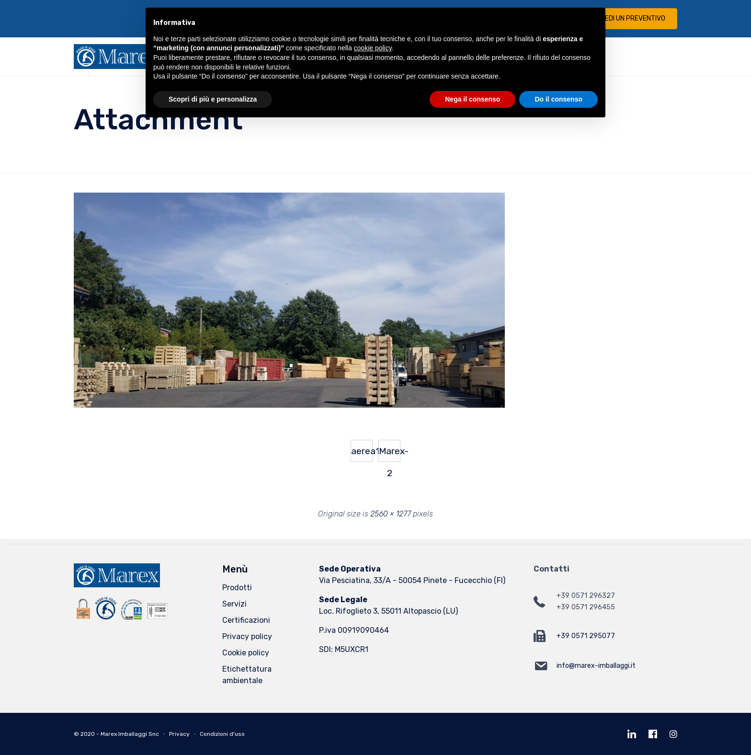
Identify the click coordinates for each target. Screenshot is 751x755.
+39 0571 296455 (586, 607)
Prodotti (237, 587)
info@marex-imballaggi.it (596, 666)
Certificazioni (246, 620)
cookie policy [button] (373, 48)
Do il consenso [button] (558, 99)
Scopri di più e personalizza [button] (213, 99)
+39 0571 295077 (586, 636)
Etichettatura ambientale (247, 674)
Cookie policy (245, 652)
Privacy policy (247, 636)
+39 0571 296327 (586, 596)
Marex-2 (389, 454)
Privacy (179, 734)
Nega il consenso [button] (472, 99)
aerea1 (362, 451)
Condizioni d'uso (222, 734)
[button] (627, 18)
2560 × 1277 (390, 513)
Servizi (234, 603)
